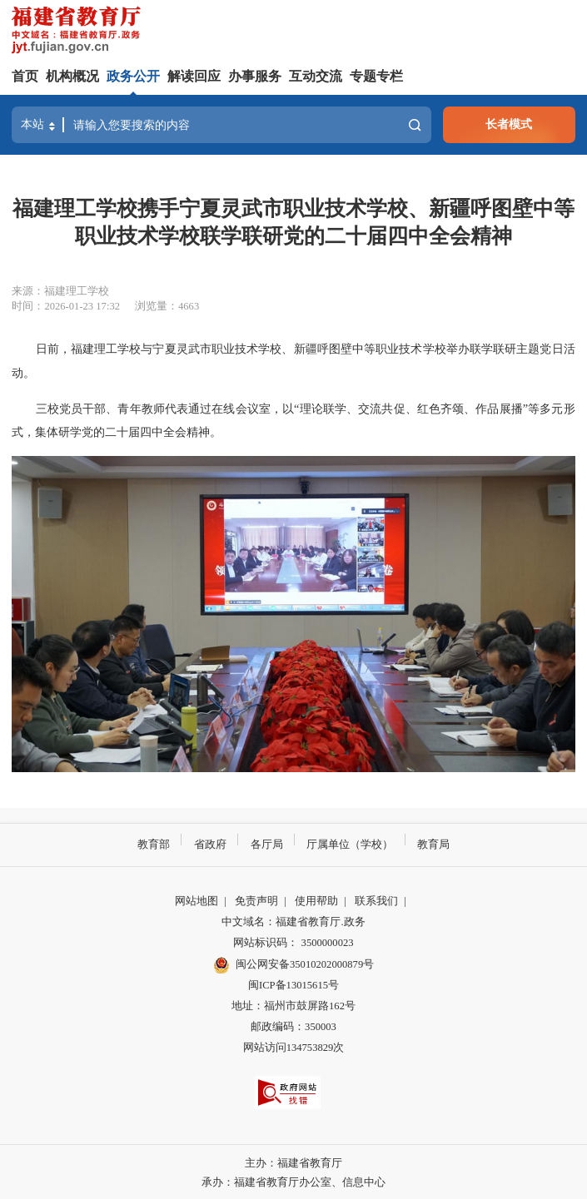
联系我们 (376, 900)
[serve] (79, 31)
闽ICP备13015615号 (293, 984)
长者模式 (508, 124)
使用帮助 (316, 900)
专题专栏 (376, 76)
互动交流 (315, 76)
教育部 (153, 844)
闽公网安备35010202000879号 (293, 964)
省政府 (210, 844)
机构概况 (72, 76)
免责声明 (256, 900)
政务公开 (133, 76)
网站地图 (196, 900)
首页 (25, 76)
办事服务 (254, 76)
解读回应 (194, 76)
